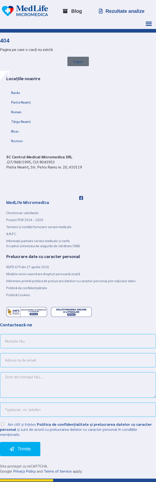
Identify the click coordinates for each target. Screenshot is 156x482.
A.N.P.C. (11, 233)
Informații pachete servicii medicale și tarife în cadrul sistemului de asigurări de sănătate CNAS (43, 243)
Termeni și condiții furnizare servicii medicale (38, 226)
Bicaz (15, 131)
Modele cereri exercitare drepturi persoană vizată (43, 274)
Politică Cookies (18, 295)
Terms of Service (58, 471)
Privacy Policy (24, 471)
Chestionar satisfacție (22, 212)
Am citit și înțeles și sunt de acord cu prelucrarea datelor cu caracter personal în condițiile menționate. (76, 429)
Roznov (17, 141)
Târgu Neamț (21, 121)
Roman (16, 112)
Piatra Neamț (21, 102)
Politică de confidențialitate (26, 288)
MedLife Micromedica (27, 202)
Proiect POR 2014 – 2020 (24, 219)
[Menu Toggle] (148, 23)
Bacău (15, 92)
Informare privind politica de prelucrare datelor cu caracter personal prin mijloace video (71, 281)
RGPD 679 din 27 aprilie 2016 (27, 267)
